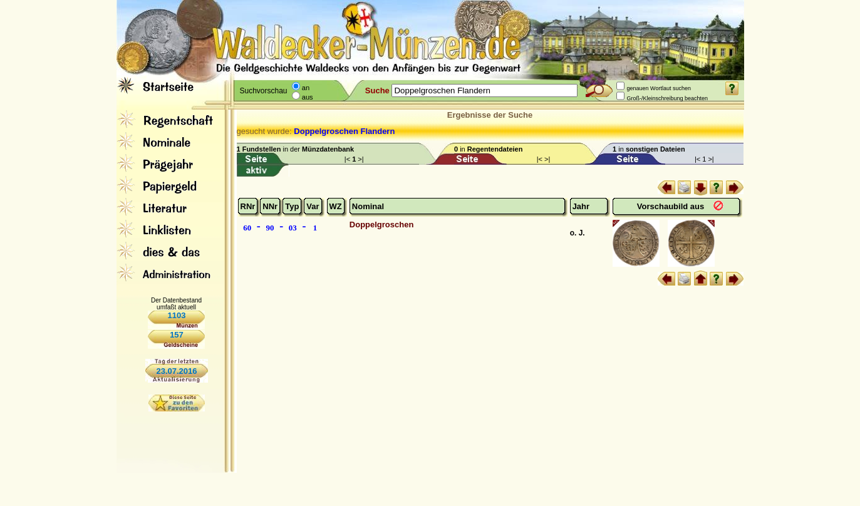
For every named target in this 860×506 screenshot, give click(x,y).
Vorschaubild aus (672, 206)
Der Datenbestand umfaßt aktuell (176, 304)
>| (360, 159)
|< (348, 159)
